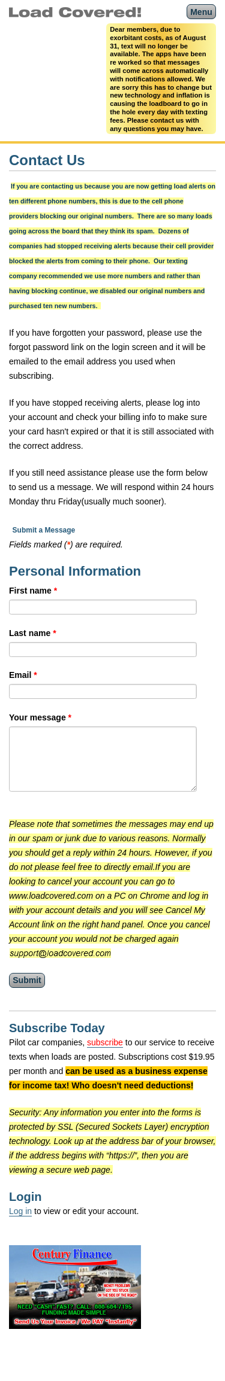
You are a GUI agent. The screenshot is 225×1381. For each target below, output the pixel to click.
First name (33, 590)
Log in (20, 1211)
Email (23, 675)
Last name (32, 633)
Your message (40, 717)
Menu (201, 11)
